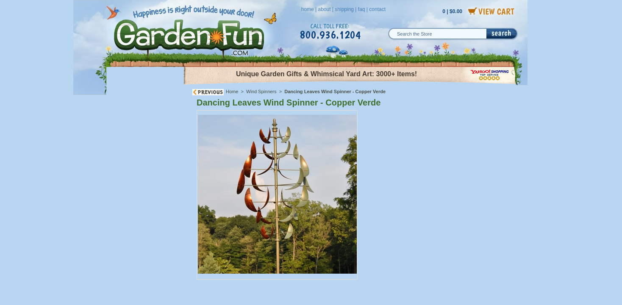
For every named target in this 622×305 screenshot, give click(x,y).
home (307, 9)
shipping (344, 9)
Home (232, 91)
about (324, 9)
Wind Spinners (262, 91)
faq (361, 9)
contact (377, 9)
